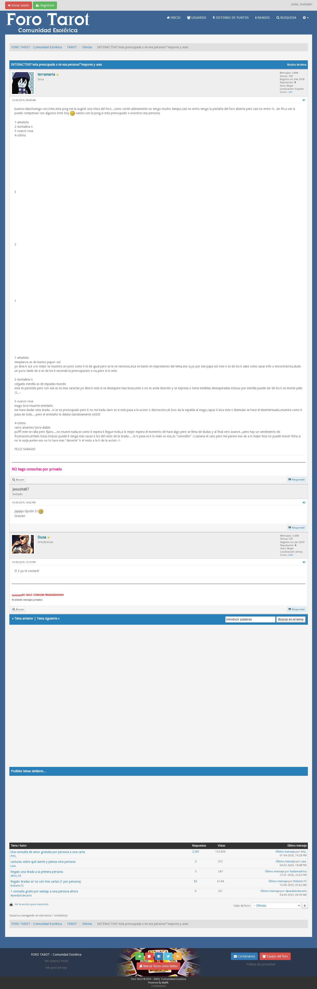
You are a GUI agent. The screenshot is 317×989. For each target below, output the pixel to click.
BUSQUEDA (286, 17)
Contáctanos (244, 956)
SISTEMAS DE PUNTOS (231, 17)
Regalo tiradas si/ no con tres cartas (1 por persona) (45, 881)
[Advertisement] (142, 700)
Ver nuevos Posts (56, 961)
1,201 (290, 92)
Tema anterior (23, 618)
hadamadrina (298, 871)
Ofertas (87, 47)
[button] (306, 17)
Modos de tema (296, 64)
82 (195, 881)
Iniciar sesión (18, 5)
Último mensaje (285, 851)
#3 (304, 562)
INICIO (173, 17)
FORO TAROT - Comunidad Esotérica (36, 47)
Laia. (13, 865)
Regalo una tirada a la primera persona (36, 871)
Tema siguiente (47, 618)
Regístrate (45, 5)
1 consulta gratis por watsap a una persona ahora (44, 891)
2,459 (290, 555)
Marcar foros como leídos (158, 966)
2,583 (195, 851)
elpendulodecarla (21, 895)
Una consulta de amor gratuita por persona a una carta (47, 852)
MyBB (165, 982)
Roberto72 (17, 885)
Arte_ (13, 855)
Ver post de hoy (56, 967)
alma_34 (15, 875)
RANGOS (262, 17)
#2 (304, 502)
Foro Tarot (137, 979)
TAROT (72, 47)
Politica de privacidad (260, 964)
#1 (304, 100)
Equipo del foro (275, 956)
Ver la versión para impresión (31, 904)
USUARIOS (196, 17)
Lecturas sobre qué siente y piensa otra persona (42, 861)
